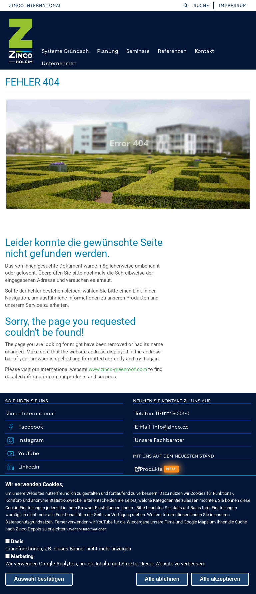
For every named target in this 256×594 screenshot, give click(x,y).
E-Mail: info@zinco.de (162, 427)
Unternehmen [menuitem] (59, 63)
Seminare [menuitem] (138, 51)
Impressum (233, 5)
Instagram (30, 440)
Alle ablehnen (162, 579)
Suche (197, 5)
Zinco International (35, 5)
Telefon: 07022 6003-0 (162, 413)
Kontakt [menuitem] (204, 51)
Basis (17, 541)
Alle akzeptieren (220, 579)
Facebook (30, 427)
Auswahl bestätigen (39, 579)
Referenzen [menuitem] (172, 51)
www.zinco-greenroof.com (118, 369)
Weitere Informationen (87, 529)
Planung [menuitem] (107, 51)
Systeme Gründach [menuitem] (65, 51)
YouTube (28, 453)
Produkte (157, 469)
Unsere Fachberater (159, 440)
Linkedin (28, 467)
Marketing (22, 556)
